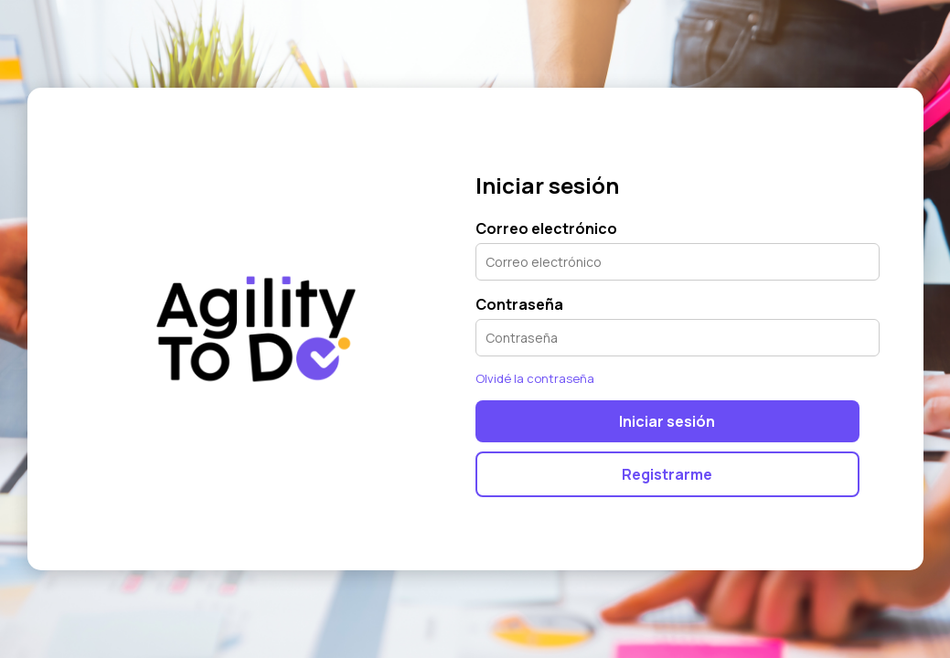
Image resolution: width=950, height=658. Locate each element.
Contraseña (519, 304)
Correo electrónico (546, 228)
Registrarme (667, 474)
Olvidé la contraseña (534, 378)
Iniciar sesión (667, 421)
